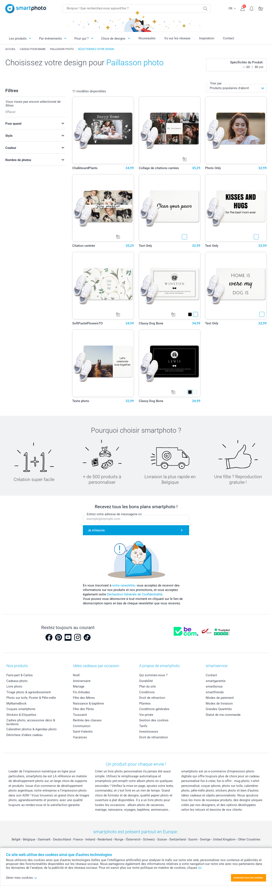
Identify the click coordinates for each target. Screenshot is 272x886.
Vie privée (146, 715)
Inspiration (206, 38)
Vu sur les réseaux (177, 38)
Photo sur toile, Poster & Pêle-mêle (31, 698)
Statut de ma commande (223, 715)
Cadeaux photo (17, 681)
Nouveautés (147, 38)
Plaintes (145, 703)
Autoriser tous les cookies (248, 877)
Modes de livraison (219, 703)
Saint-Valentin (83, 731)
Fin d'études (81, 692)
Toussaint (80, 715)
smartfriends (215, 692)
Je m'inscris (96, 530)
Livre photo (14, 686)
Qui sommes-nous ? (153, 675)
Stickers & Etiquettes (21, 715)
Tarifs (143, 726)
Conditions (147, 692)
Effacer (11, 112)
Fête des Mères (84, 698)
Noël (76, 675)
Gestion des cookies (154, 720)
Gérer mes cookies (21, 878)
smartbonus (214, 686)
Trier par (216, 83)
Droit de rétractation (153, 737)
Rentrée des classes (87, 720)
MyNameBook (16, 703)
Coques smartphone (20, 709)
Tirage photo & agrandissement (28, 692)
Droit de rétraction (152, 698)
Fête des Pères (83, 709)
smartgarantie (215, 681)
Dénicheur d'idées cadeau (24, 735)
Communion (81, 726)
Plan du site (147, 686)
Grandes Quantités (219, 709)
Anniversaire (82, 681)
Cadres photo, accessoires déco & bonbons (30, 722)
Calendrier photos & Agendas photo (31, 729)
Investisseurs (148, 731)
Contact (228, 38)
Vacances (80, 737)
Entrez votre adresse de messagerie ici (114, 514)
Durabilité (146, 681)
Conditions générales (154, 709)
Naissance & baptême (88, 703)
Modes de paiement (220, 698)
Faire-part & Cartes (19, 675)
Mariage (78, 686)
